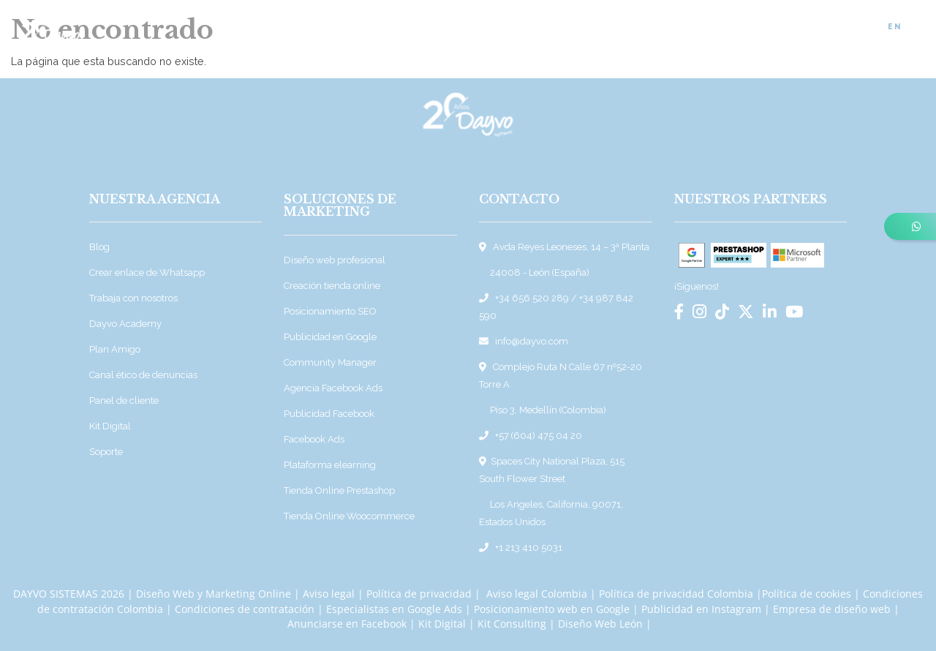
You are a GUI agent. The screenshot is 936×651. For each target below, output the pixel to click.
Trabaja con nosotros (133, 298)
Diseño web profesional (334, 260)
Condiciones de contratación (244, 609)
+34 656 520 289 (532, 298)
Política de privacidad (419, 594)
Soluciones (443, 28)
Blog (666, 28)
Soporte (106, 451)
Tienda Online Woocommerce (349, 516)
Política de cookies (806, 594)
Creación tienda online (332, 285)
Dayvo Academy (125, 323)
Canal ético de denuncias (143, 374)
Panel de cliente (124, 400)
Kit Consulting (513, 624)
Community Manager (330, 362)
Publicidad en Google (330, 336)
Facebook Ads (314, 439)
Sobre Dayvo (528, 28)
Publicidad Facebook (329, 413)
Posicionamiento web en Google (552, 609)
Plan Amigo (114, 349)
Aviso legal (329, 594)
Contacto (843, 28)
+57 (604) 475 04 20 (538, 435)
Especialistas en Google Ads (394, 609)
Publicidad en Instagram (701, 609)
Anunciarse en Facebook (347, 624)
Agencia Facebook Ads (333, 388)
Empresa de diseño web (832, 609)
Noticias (719, 28)
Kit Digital (110, 426)
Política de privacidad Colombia (676, 594)
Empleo (780, 28)
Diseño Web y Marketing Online (213, 594)
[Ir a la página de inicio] (51, 25)
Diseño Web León (600, 624)
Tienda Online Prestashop (339, 490)
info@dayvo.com (531, 341)
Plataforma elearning (330, 464)
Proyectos (607, 28)
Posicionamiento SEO (330, 311)
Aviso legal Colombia (536, 594)
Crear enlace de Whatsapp (147, 272)
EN (895, 26)
